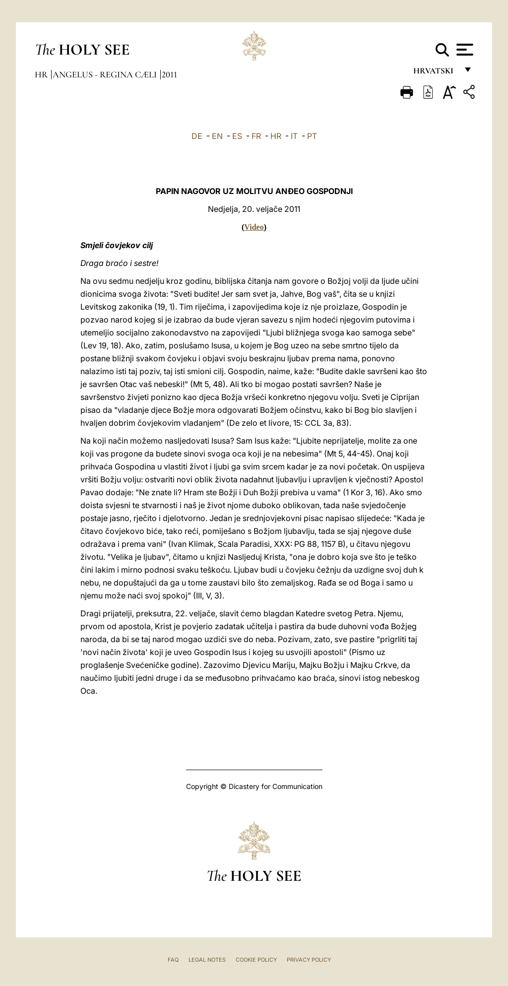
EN (217, 136)
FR (256, 136)
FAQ (173, 959)
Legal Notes (207, 959)
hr (42, 74)
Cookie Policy (256, 959)
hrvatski (435, 73)
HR (275, 136)
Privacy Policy (309, 959)
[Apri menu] (463, 49)
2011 (169, 74)
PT (312, 136)
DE (196, 136)
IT (294, 136)
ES (237, 136)
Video (253, 227)
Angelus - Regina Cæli (106, 74)
